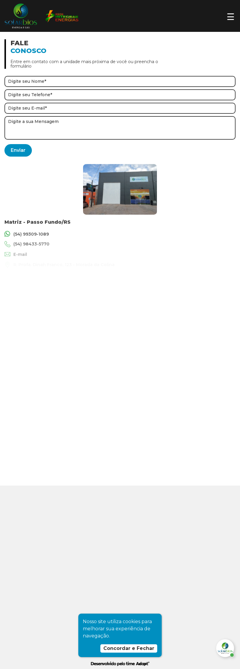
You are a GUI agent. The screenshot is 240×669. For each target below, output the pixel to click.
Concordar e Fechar (128, 648)
